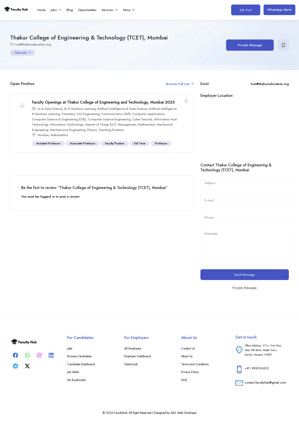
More (129, 10)
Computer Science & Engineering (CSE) (59, 119)
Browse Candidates (79, 356)
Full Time (139, 143)
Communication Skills (116, 114)
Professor (161, 143)
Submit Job (131, 364)
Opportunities (87, 10)
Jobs (56, 10)
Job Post (245, 10)
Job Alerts (73, 372)
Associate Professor (82, 143)
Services (110, 10)
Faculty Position (114, 143)
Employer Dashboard (137, 356)
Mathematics (146, 124)
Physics (92, 130)
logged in (47, 196)
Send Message (244, 274)
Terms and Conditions (195, 364)
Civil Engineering (88, 114)
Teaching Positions (111, 130)
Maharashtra (59, 135)
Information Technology (66, 124)
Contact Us (188, 348)
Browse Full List (180, 84)
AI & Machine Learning (80, 109)
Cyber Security (142, 119)
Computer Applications (149, 114)
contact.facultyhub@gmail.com (265, 382)
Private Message (250, 45)
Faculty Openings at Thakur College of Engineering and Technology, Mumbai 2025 (103, 102)
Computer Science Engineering (109, 119)
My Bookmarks (76, 380)
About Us (186, 356)
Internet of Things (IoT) (100, 124)
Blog (70, 10)
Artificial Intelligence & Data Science (122, 109)
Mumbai (43, 135)
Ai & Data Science (50, 109)
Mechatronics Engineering (67, 130)
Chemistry (68, 114)
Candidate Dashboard (81, 364)
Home (41, 10)
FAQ (184, 380)
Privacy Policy (190, 372)
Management (127, 124)
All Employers (132, 348)
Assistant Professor (48, 143)
